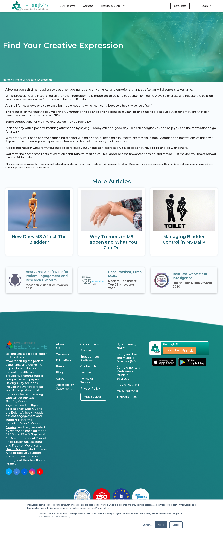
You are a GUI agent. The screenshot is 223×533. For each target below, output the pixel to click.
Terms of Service (86, 380)
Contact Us (88, 366)
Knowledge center (112, 5)
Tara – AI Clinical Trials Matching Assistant (26, 440)
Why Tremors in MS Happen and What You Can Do (111, 242)
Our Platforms (69, 5)
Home (7, 79)
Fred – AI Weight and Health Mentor (24, 447)
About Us (89, 5)
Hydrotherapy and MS (126, 346)
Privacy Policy (90, 388)
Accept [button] (161, 525)
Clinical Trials (89, 344)
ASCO (10, 434)
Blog (59, 372)
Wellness (62, 354)
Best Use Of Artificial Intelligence (190, 276)
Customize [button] (148, 525)
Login (206, 5)
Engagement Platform (89, 358)
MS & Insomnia (127, 391)
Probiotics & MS (127, 384)
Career (61, 378)
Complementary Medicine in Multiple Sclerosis (128, 373)
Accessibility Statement (63, 386)
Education (63, 360)
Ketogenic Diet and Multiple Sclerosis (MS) (127, 357)
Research (87, 350)
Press (60, 366)
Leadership (88, 372)
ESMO (25, 434)
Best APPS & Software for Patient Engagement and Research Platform (47, 276)
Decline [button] (176, 525)
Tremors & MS (126, 397)
